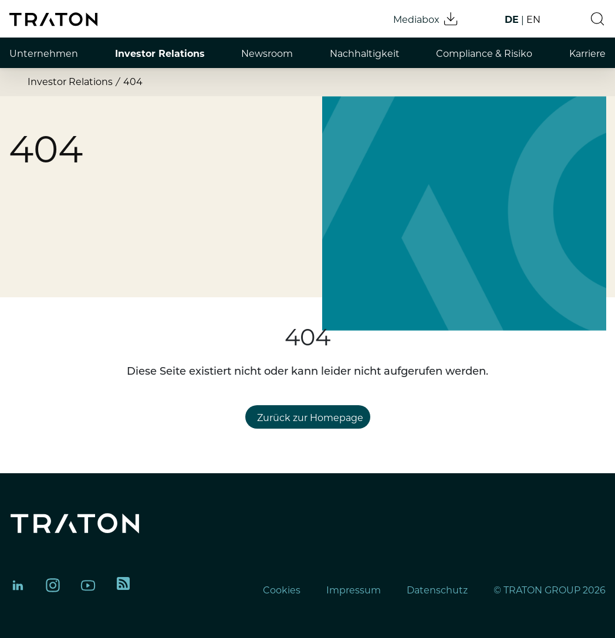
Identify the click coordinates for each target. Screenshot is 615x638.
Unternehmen (43, 53)
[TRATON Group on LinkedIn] (17, 585)
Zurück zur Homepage (310, 417)
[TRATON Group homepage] (53, 19)
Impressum (353, 590)
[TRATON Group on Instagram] (53, 585)
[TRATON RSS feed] (123, 585)
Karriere (587, 53)
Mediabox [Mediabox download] (426, 19)
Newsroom (267, 53)
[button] (597, 19)
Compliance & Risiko (484, 53)
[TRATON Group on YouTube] (88, 585)
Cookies (281, 590)
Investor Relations (160, 53)
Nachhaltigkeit (365, 53)
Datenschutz (437, 590)
